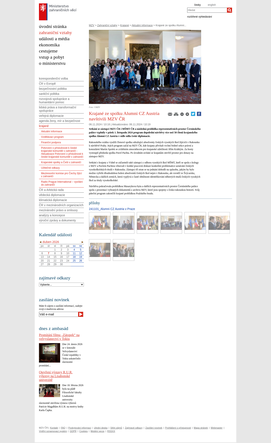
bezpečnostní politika (53, 88)
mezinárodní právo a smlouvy (58, 210)
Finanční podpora (51, 142)
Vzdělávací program (52, 136)
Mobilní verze (97, 431)
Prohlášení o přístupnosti (178, 427)
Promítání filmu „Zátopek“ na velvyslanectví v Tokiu (59, 337)
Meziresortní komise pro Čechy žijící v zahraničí (61, 175)
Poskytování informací (79, 427)
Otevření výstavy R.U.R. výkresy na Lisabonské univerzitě (56, 376)
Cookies (83, 431)
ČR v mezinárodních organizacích (61, 205)
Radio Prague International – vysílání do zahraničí (62, 183)
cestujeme (48, 51)
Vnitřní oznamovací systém (53, 431)
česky (197, 4)
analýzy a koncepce (52, 215)
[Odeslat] (80, 314)
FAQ (63, 427)
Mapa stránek (201, 427)
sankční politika (49, 93)
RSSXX (111, 431)
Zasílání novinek (153, 427)
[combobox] (207, 10)
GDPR (73, 431)
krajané (44, 126)
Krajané (124, 25)
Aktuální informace (142, 25)
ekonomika (49, 44)
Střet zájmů (116, 427)
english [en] (212, 4)
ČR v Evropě (47, 83)
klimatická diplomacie (53, 200)
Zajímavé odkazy (133, 427)
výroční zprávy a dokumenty (57, 220)
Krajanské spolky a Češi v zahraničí (61, 162)
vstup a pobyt (51, 57)
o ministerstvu (52, 63)
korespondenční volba (53, 78)
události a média (54, 38)
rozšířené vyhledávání (199, 16)
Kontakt (54, 427)
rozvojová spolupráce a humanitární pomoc (54, 100)
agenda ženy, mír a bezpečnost (59, 121)
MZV (91, 25)
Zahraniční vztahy (107, 25)
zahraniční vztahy (55, 32)
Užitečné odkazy (50, 167)
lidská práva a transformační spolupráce (57, 109)
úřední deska (101, 427)
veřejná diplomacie (51, 115)
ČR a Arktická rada (51, 190)
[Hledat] (229, 10)
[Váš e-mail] (58, 314)
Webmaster (217, 427)
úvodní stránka (52, 26)
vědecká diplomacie (52, 195)
